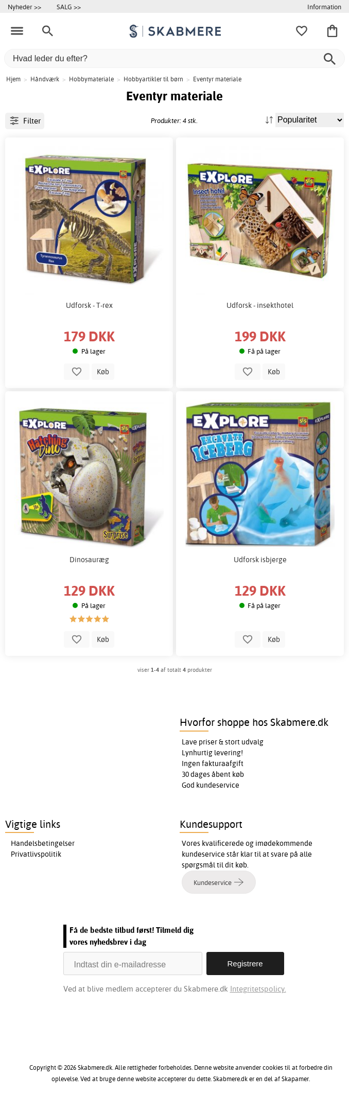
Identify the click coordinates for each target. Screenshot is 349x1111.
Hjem (13, 79)
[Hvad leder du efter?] (174, 58)
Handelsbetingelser (43, 843)
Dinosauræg (89, 560)
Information (324, 7)
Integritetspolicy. (258, 989)
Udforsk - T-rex (89, 305)
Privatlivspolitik (36, 854)
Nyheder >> (24, 7)
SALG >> (69, 7)
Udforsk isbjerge (260, 560)
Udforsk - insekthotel (259, 305)
